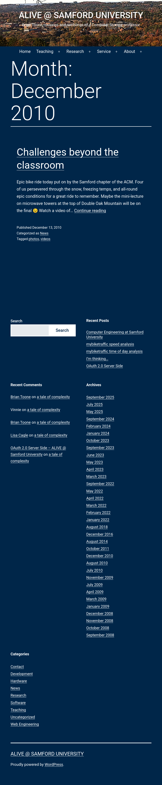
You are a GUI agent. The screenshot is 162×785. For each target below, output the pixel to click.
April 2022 (95, 498)
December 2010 (99, 556)
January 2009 (97, 606)
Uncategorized (23, 717)
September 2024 (100, 419)
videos (45, 239)
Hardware (19, 681)
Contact (17, 666)
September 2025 (100, 397)
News (44, 233)
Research (75, 51)
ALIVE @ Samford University (81, 15)
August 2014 (97, 541)
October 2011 (97, 548)
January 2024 (97, 433)
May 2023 (94, 462)
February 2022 (98, 512)
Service (104, 51)
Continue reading (90, 210)
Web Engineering (25, 724)
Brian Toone (21, 397)
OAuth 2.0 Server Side (104, 366)
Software (18, 702)
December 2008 (99, 613)
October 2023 (97, 440)
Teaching (44, 51)
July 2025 (94, 404)
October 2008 (97, 628)
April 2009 (95, 592)
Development (22, 674)
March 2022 (96, 505)
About (129, 51)
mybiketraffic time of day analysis (114, 351)
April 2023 (95, 469)
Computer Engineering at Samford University (115, 334)
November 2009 (99, 577)
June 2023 (95, 455)
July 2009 (94, 584)
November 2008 (99, 620)
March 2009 (96, 599)
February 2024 (98, 426)
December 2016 (99, 534)
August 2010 (97, 563)
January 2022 (97, 520)
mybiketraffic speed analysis (110, 344)
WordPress (54, 764)
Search (16, 321)
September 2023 (100, 447)
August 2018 (97, 527)
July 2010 (94, 570)
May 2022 (94, 491)
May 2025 (94, 411)
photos (34, 239)
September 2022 (100, 483)
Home (25, 51)
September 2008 (100, 635)
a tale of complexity (53, 397)
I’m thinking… (97, 358)
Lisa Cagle (19, 435)
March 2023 (96, 476)
